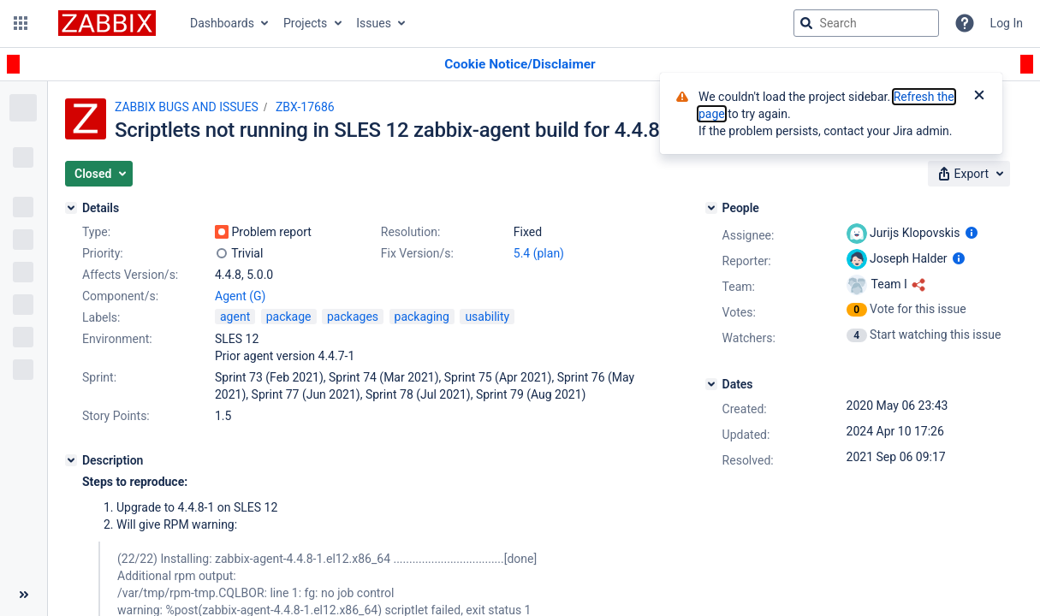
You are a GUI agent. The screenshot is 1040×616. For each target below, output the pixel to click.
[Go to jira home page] (107, 23)
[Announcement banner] (520, 64)
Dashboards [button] (222, 23)
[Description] (71, 460)
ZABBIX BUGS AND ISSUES (187, 107)
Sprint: (99, 377)
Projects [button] (305, 23)
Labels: (101, 317)
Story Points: (116, 416)
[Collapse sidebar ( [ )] (24, 594)
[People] (711, 208)
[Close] (979, 96)
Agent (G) (240, 296)
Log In (1006, 23)
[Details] (71, 208)
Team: (738, 286)
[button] (21, 23)
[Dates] (711, 384)
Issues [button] (373, 23)
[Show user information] (971, 233)
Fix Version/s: (417, 253)
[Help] (964, 23)
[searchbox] (866, 23)
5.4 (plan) (539, 253)
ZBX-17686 (305, 107)
